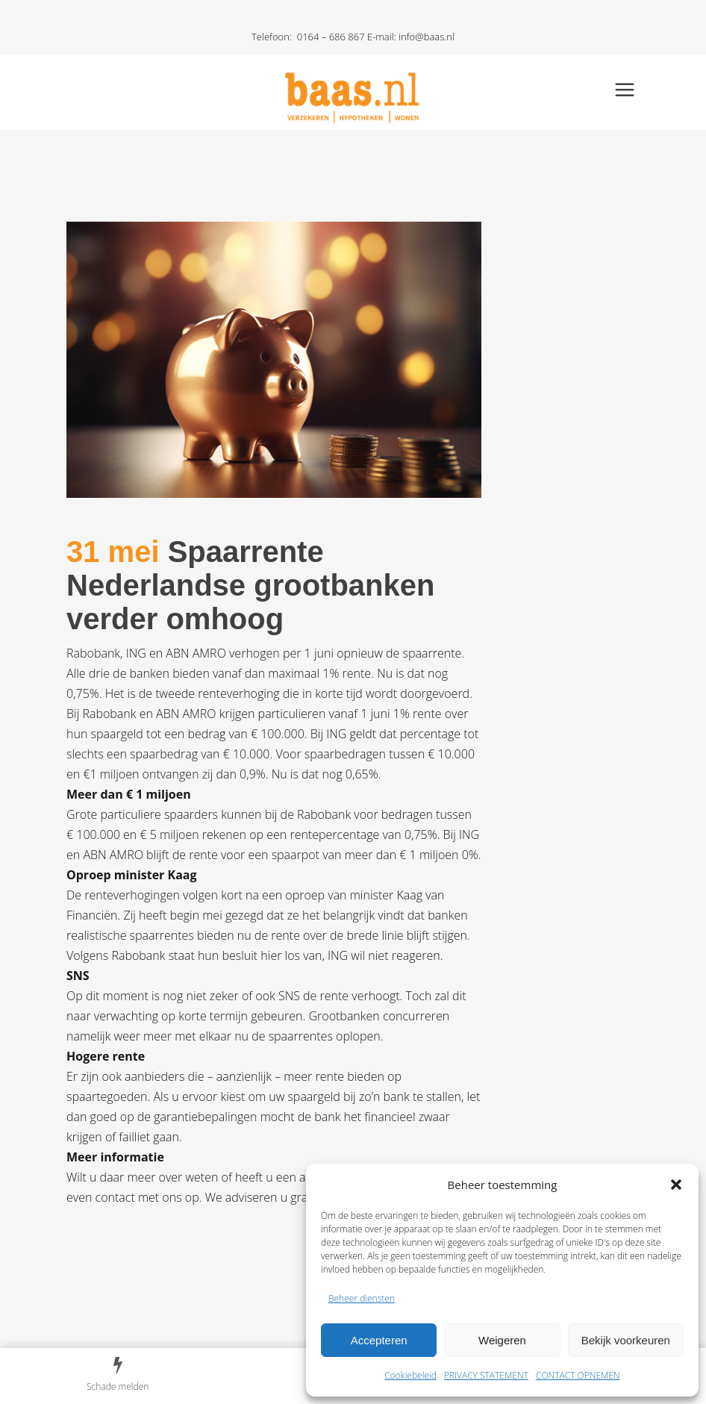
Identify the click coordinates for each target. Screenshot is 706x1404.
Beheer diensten (361, 1298)
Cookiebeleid (410, 1375)
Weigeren (502, 1340)
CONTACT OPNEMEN (578, 1375)
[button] (676, 1184)
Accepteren (379, 1340)
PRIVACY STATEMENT (486, 1375)
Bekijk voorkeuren (625, 1340)
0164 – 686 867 (331, 36)
